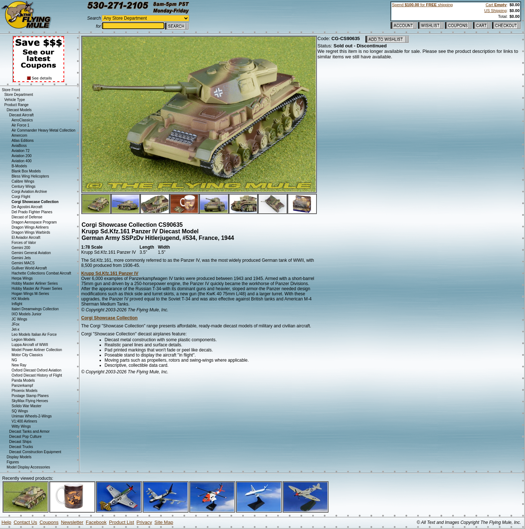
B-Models (19, 166)
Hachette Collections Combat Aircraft (41, 273)
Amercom (19, 135)
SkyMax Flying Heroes (30, 401)
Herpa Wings (22, 278)
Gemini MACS (23, 263)
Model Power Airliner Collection (37, 350)
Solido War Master (27, 406)
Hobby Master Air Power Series (37, 289)
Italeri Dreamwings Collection (35, 309)
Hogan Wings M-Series (30, 294)
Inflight (17, 304)
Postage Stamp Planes (30, 396)
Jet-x (16, 329)
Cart (496, 5)
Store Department (18, 95)
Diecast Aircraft (21, 115)
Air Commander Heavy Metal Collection (43, 130)
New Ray (19, 365)
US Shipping (495, 10)
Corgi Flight (21, 197)
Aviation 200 (22, 156)
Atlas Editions (23, 141)
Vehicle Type (14, 100)
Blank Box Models (26, 171)
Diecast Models (19, 110)
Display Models (19, 457)
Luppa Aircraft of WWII (30, 345)
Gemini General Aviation (31, 253)
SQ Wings (20, 411)
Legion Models (23, 340)
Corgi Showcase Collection (109, 317)
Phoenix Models (25, 391)
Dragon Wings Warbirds (31, 232)
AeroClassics (22, 120)
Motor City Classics (27, 355)
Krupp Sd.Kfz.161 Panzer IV (110, 273)
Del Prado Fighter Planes (32, 212)
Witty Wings (21, 426)
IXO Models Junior (27, 314)
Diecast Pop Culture (25, 437)
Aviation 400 (22, 161)
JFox (16, 324)
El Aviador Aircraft (26, 238)
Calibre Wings (23, 181)
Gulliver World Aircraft (29, 268)
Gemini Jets (21, 258)
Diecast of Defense (27, 217)
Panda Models (23, 380)
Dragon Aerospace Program (34, 222)
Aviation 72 (21, 151)
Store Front (11, 90)
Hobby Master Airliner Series (35, 283)
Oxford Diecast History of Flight (37, 375)
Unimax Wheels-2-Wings (32, 416)
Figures (13, 462)
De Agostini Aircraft (27, 207)
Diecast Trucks (21, 447)
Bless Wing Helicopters (30, 176)
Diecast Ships (20, 442)
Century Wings (24, 186)
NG (14, 360)
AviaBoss (19, 146)
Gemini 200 (21, 248)
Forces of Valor (24, 243)
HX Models (21, 299)
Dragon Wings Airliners (30, 227)
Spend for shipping (422, 5)
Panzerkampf (22, 386)
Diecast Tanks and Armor (29, 431)
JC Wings (19, 319)
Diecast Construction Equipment (35, 452)
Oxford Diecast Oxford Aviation (37, 370)
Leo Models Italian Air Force (34, 334)
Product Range (16, 105)
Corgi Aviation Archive (29, 192)
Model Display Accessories (28, 467)
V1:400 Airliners (24, 421)
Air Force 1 (21, 125)
